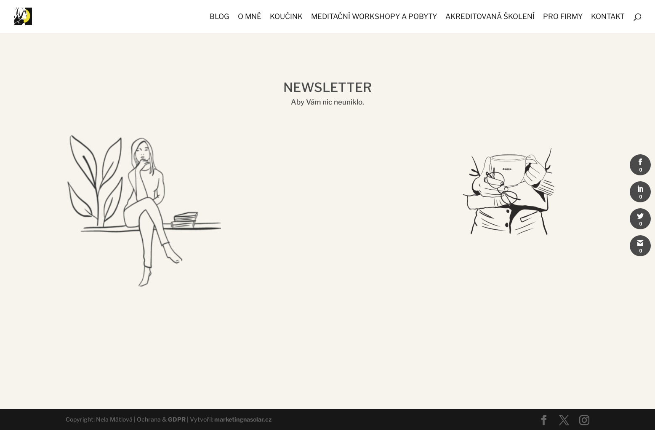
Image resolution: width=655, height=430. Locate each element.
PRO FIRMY (563, 17)
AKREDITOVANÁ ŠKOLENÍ (490, 17)
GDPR (177, 419)
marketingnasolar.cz (243, 419)
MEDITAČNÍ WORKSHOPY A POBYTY (374, 17)
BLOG (219, 17)
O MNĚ (249, 17)
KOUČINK (286, 17)
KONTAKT (608, 17)
